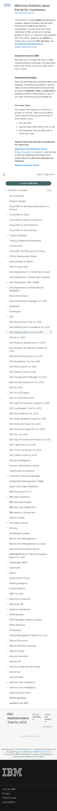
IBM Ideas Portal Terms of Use (37, 752)
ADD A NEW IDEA (28, 183)
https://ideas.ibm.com (26, 47)
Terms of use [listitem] (9, 797)
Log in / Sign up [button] (46, 174)
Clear (49, 190)
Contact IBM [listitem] (8, 789)
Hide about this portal (24, 13)
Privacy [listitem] (6, 793)
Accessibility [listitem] (8, 802)
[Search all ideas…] (18, 174)
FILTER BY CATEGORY (16, 190)
